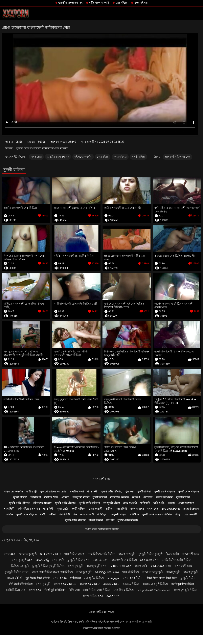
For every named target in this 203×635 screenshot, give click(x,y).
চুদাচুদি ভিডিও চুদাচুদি (151, 554)
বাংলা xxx (35, 589)
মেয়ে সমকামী (130, 503)
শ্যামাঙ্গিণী (92, 491)
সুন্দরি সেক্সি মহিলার (164, 491)
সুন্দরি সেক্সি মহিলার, (111, 491)
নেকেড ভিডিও (131, 583)
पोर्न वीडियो (75, 578)
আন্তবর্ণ (136, 497)
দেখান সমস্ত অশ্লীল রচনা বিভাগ (101, 529)
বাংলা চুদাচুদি (191, 572)
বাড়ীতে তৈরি (50, 497)
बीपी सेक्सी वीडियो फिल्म (20, 583)
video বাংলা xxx (121, 565)
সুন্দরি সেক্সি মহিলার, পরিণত (157, 514)
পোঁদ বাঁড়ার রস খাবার (28, 508)
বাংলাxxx (9, 554)
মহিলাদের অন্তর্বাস (83, 156)
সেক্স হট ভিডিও (130, 572)
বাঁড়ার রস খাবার (164, 497)
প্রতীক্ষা (109, 508)
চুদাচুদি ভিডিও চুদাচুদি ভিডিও (48, 565)
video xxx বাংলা (161, 565)
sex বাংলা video (50, 554)
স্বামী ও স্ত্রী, (159, 503)
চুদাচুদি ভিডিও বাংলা (78, 560)
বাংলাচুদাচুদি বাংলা (96, 565)
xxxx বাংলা (113, 595)
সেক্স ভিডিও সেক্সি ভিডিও (101, 554)
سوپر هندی (113, 578)
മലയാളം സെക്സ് (107, 572)
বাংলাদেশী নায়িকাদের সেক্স (177, 156)
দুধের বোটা (36, 156)
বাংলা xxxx (60, 578)
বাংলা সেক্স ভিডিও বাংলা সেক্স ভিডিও (52, 572)
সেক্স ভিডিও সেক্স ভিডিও (96, 589)
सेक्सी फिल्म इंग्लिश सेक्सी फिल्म (162, 578)
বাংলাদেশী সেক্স (101, 478)
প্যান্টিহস (147, 497)
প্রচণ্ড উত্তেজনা (186, 503)
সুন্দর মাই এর (140, 2)
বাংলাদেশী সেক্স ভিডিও (124, 560)
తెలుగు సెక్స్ (42, 560)
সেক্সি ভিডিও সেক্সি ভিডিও (176, 560)
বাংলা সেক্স (153, 508)
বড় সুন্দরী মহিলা (81, 497)
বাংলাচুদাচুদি (173, 572)
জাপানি (110, 520)
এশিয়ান (65, 497)
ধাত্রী (42, 514)
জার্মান (9, 514)
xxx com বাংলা (149, 560)
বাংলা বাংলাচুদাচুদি (152, 572)
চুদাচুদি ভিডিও (188, 578)
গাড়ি (177, 514)
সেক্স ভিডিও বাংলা (74, 554)
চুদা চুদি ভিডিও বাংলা (16, 572)
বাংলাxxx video (89, 583)
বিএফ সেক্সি (172, 554)
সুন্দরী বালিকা (138, 156)
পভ (75, 514)
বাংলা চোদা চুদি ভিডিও (155, 583)
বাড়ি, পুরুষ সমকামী (99, 2)
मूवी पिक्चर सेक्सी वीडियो (37, 578)
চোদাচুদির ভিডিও (93, 578)
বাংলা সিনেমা (96, 520)
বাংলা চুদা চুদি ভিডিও (185, 589)
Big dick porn (171, 508)
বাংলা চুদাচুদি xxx (22, 560)
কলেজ (171, 503)
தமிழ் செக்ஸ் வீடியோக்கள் (153, 589)
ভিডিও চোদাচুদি (20, 565)
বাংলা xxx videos (65, 583)
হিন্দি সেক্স (74, 589)
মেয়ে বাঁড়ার (121, 2)
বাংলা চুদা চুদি (75, 565)
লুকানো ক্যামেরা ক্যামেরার (53, 491)
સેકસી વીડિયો (14, 578)
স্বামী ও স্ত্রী (31, 491)
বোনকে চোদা (100, 560)
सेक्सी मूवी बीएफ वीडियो (182, 583)
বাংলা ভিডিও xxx (93, 595)
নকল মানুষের (137, 508)
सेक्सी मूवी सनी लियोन (54, 589)
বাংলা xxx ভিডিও (133, 578)
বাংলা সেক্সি (141, 565)
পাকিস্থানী (145, 503)
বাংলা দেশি (58, 560)
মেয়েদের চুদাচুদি (28, 554)
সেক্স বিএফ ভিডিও (123, 589)
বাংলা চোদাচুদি (127, 554)
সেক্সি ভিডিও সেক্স (16, 589)
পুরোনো (129, 491)
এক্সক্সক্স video (111, 583)
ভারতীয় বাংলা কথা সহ (70, 2)
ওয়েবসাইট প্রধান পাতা (101, 611)
